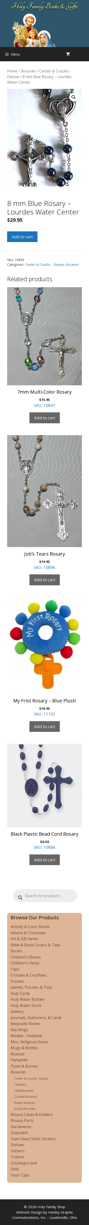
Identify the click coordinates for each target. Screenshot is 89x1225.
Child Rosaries (23, 1091)
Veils (15, 1169)
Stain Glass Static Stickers (33, 1138)
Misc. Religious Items (29, 1041)
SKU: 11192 (44, 657)
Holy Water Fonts (26, 1005)
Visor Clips (20, 1175)
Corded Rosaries (25, 1097)
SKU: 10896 (44, 502)
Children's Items (25, 963)
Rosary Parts (22, 1120)
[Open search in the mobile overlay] (84, 54)
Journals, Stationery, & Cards (36, 1017)
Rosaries (28, 71)
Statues (17, 1144)
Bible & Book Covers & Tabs (36, 945)
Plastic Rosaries (24, 1103)
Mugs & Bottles (24, 1047)
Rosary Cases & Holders (32, 1114)
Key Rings (19, 1029)
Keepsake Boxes (25, 1023)
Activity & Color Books (30, 926)
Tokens (17, 1156)
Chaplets (20, 1084)
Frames (17, 981)
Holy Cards (20, 993)
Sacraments (21, 1126)
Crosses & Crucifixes (29, 975)
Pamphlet (19, 1060)
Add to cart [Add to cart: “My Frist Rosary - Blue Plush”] (44, 726)
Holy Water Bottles (27, 999)
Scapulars (19, 1132)
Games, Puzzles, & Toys (31, 987)
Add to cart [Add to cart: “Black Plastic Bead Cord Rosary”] (44, 860)
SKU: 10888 (44, 797)
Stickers (18, 1151)
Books (16, 950)
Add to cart (22, 236)
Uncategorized (24, 1163)
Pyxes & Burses (24, 1066)
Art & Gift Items (24, 938)
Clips (15, 969)
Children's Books (26, 957)
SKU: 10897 (44, 347)
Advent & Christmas (28, 932)
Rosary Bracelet (24, 1109)
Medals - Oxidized (26, 1035)
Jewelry (17, 1011)
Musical (17, 1054)
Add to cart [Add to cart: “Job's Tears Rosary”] (44, 579)
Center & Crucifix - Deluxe (44, 264)
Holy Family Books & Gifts (44, 6)
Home (12, 71)
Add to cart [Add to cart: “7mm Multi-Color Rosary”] (44, 417)
